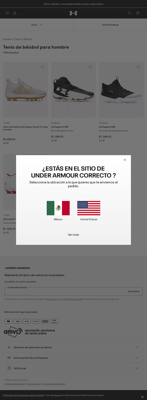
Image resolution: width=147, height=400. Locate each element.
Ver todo (73, 234)
